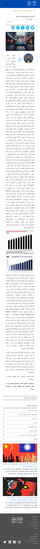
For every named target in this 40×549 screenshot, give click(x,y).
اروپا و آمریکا (33, 431)
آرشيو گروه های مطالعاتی (30, 398)
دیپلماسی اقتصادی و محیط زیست (27, 435)
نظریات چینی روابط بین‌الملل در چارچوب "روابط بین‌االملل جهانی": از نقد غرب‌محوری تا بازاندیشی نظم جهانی (22, 499)
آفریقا (35, 439)
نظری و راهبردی (32, 410)
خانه (35, 10)
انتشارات (35, 526)
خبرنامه (35, 528)
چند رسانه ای (33, 524)
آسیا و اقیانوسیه (32, 427)
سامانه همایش (33, 536)
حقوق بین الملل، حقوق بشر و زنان (27, 414)
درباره (35, 534)
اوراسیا (35, 423)
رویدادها (35, 521)
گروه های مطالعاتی (34, 518)
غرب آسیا (34, 418)
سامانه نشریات (33, 539)
